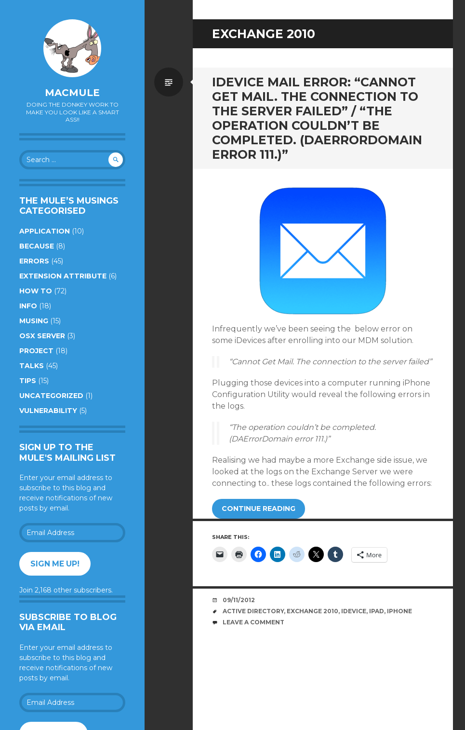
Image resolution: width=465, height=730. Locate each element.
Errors (34, 261)
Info (28, 306)
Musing (33, 321)
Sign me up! (55, 563)
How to (35, 291)
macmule (72, 92)
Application (44, 231)
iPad (376, 611)
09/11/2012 (239, 600)
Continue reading (258, 508)
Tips (27, 380)
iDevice (353, 611)
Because (36, 246)
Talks (31, 365)
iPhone (399, 611)
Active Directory (253, 611)
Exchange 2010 (312, 611)
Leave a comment (253, 622)
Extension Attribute (62, 276)
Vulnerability (48, 410)
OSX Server (42, 335)
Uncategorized (51, 395)
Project (36, 350)
